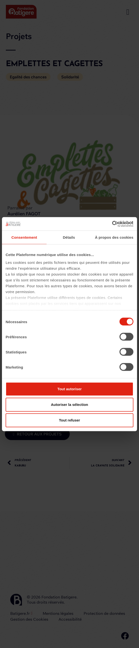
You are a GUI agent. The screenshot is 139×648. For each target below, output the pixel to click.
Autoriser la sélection (69, 404)
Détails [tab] (69, 237)
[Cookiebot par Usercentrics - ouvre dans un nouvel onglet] (112, 224)
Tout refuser (69, 420)
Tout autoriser (69, 389)
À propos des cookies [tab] (114, 237)
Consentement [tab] (24, 237)
